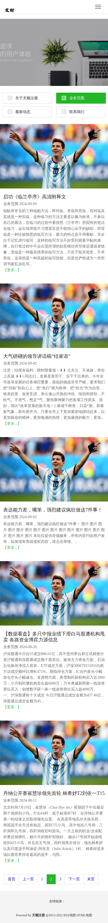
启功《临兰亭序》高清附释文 (34, 196)
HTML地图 (84, 915)
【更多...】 (12, 270)
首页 (11, 879)
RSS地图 (69, 915)
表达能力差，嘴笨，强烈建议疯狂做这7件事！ (52, 510)
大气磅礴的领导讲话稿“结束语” (36, 356)
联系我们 (73, 112)
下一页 (74, 879)
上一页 (28, 879)
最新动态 (19, 112)
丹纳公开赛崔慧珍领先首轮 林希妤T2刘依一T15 (54, 793)
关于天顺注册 (23, 98)
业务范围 (73, 98)
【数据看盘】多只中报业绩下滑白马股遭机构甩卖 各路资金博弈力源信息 (54, 636)
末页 (91, 879)
